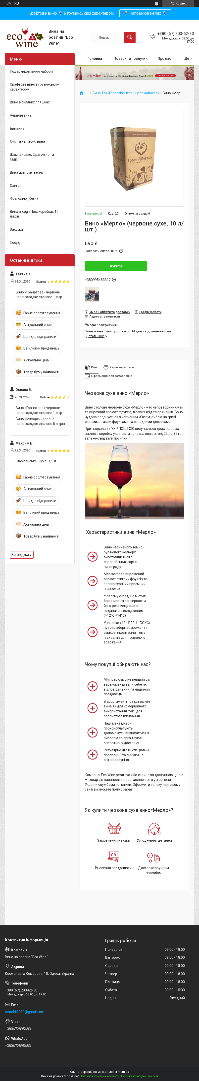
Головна (95, 59)
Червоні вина (21, 115)
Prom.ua (123, 1072)
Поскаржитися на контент (99, 1076)
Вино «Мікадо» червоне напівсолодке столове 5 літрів (40, 421)
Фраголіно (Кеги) (24, 198)
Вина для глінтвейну (27, 172)
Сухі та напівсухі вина (27, 141)
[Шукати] (130, 37)
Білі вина (17, 128)
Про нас (164, 59)
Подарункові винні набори (31, 71)
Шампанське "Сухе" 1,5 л (36, 461)
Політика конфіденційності (139, 1076)
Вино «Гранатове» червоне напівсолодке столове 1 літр (39, 294)
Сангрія (16, 186)
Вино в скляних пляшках (30, 102)
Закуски (16, 229)
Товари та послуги (129, 59)
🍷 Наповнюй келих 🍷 (145, 13)
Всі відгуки (20, 555)
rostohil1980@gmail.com (24, 1012)
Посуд (15, 243)
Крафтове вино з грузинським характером (34, 86)
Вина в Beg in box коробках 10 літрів (34, 214)
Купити (116, 266)
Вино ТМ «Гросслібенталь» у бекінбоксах (126, 93)
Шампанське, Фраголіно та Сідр (32, 157)
